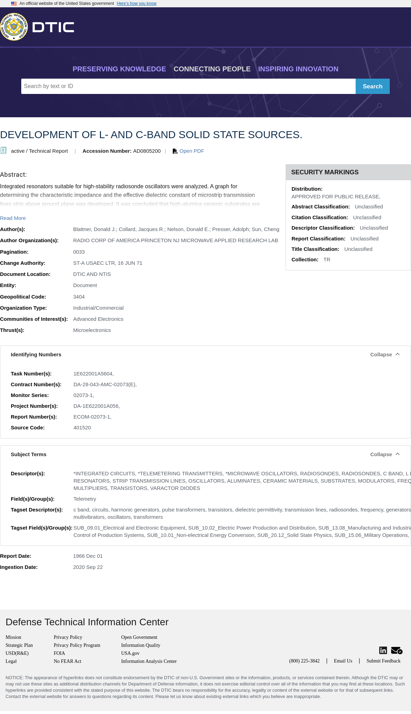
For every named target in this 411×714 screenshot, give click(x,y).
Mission (13, 637)
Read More (13, 218)
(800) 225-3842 (304, 661)
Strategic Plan (19, 645)
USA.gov (130, 653)
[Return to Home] (40, 25)
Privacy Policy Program (77, 645)
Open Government (139, 637)
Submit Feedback (383, 661)
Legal (11, 661)
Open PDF (188, 151)
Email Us (343, 661)
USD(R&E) (17, 653)
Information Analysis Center (149, 661)
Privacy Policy (68, 637)
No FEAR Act (67, 661)
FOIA (59, 653)
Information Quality (140, 645)
